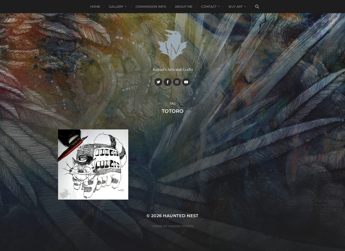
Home (95, 7)
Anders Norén (181, 226)
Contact (209, 7)
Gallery (116, 7)
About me (183, 7)
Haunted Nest (180, 215)
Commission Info (151, 7)
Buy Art (236, 7)
